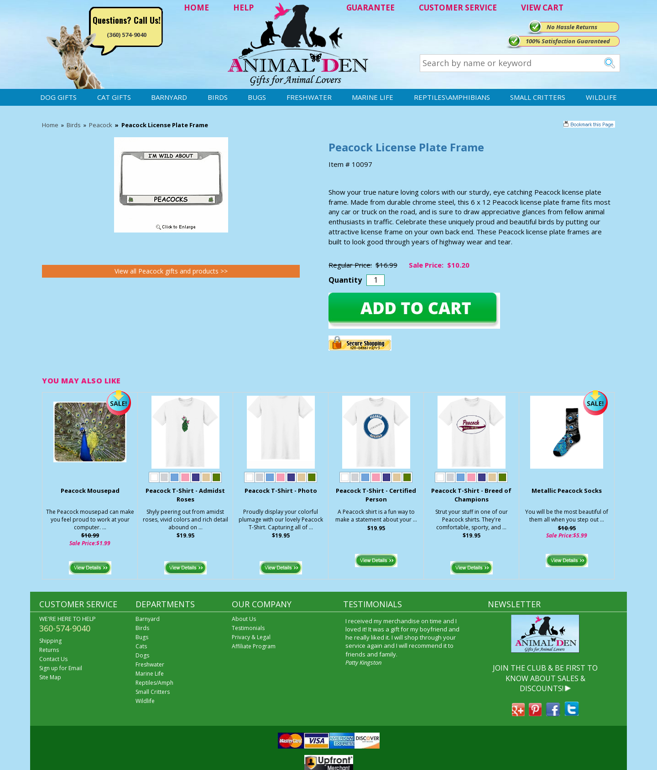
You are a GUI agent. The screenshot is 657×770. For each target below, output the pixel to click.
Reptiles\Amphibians (452, 97)
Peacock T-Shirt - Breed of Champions (471, 494)
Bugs (257, 97)
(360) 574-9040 (126, 35)
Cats (141, 646)
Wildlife (601, 97)
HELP (243, 7)
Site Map (50, 677)
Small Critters (537, 97)
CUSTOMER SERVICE (458, 7)
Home (50, 125)
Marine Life (372, 97)
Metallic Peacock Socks (567, 490)
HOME (196, 7)
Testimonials (248, 628)
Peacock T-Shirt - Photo (281, 490)
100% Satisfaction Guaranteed (568, 41)
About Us (244, 619)
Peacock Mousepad (90, 490)
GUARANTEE (370, 7)
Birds (218, 97)
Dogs (142, 655)
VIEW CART (542, 7)
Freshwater (309, 97)
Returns (49, 650)
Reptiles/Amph (154, 683)
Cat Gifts (114, 97)
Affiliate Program (254, 646)
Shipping (50, 641)
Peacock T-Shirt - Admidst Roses (185, 494)
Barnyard (169, 97)
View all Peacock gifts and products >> (171, 271)
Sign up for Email (60, 668)
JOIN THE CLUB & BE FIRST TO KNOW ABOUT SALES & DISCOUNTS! (545, 678)
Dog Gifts (58, 97)
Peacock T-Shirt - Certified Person (376, 494)
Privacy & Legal (251, 637)
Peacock (100, 125)
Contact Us (53, 659)
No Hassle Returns (572, 27)
